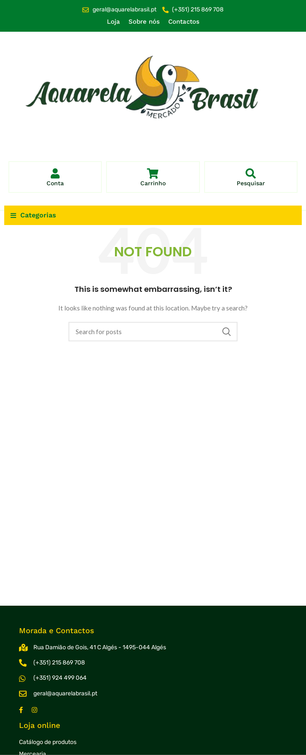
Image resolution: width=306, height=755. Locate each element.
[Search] (153, 331)
